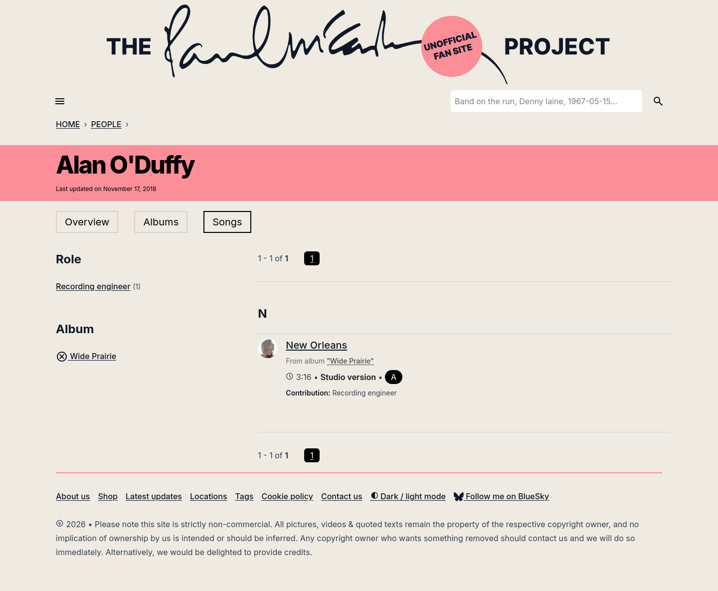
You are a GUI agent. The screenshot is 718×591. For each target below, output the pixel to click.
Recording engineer (93, 286)
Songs (227, 222)
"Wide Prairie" (350, 361)
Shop (108, 496)
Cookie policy (287, 496)
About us (73, 496)
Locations (208, 496)
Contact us (341, 496)
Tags (244, 496)
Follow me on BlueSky (501, 496)
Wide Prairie (86, 356)
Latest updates (154, 496)
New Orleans (316, 345)
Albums (161, 222)
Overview (87, 222)
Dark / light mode (408, 496)
